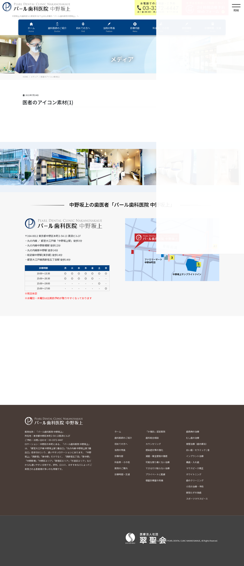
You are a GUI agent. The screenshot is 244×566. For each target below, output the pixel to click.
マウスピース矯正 (194, 468)
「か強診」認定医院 (155, 431)
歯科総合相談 (152, 437)
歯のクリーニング (195, 480)
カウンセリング (153, 443)
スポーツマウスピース (197, 498)
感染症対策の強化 (154, 450)
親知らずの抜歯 (193, 492)
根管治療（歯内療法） (197, 443)
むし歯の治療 (192, 437)
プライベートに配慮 (155, 474)
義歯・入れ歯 (192, 462)
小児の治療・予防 (195, 486)
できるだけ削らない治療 (158, 468)
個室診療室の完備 (154, 480)
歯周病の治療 (192, 431)
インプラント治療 (195, 456)
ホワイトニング (193, 474)
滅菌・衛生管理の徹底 (156, 456)
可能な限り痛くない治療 (158, 462)
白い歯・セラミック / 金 (198, 450)
